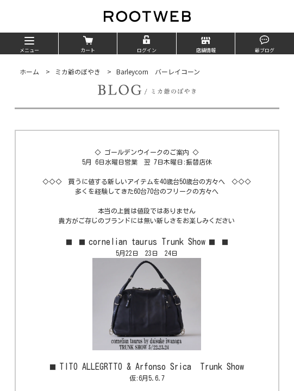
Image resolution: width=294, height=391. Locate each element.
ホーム (29, 71)
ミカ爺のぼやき (78, 71)
